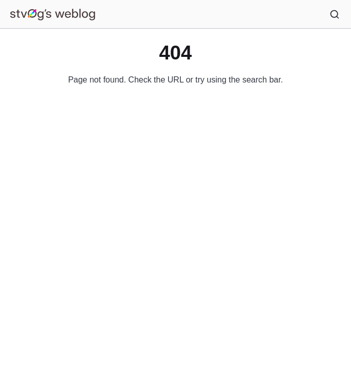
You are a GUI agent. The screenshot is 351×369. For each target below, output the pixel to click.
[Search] (334, 14)
